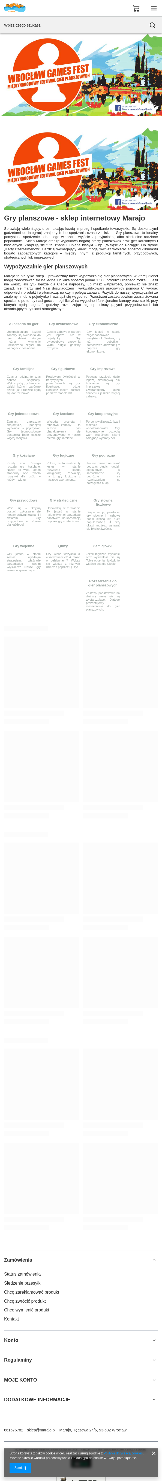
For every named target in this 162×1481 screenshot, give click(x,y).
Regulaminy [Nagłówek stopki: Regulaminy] (18, 1360)
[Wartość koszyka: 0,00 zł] (136, 8)
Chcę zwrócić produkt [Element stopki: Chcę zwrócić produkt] (25, 1301)
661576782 (13, 1430)
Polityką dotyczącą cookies (123, 1453)
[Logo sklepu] (15, 8)
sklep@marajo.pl (41, 1430)
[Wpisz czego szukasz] (81, 25)
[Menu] (154, 8)
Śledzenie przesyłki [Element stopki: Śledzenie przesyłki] (22, 1283)
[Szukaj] (152, 25)
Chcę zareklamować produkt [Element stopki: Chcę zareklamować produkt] (31, 1292)
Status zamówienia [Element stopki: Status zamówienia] (22, 1274)
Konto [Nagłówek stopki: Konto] (11, 1340)
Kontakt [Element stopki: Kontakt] (11, 1319)
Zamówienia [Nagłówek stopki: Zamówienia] (18, 1260)
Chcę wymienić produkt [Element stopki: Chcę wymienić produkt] (26, 1310)
